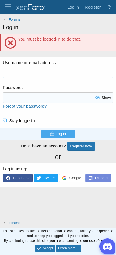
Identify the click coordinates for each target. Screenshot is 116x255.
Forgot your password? (25, 106)
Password (12, 87)
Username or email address (29, 62)
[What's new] (109, 7)
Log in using (14, 168)
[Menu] (8, 7)
